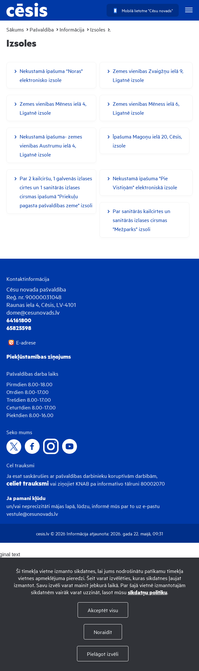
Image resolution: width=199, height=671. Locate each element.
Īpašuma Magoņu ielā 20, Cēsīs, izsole (147, 141)
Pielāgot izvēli (102, 653)
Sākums (15, 29)
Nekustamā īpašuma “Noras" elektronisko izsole (51, 75)
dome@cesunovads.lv (33, 312)
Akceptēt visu (103, 609)
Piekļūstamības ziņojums (38, 356)
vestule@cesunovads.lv (32, 513)
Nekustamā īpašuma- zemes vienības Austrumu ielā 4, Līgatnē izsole (51, 145)
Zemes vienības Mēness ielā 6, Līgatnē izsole (146, 108)
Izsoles (97, 29)
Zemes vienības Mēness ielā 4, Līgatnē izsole (53, 108)
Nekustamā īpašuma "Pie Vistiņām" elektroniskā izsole (145, 182)
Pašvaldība (42, 29)
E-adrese (26, 342)
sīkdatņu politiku (147, 592)
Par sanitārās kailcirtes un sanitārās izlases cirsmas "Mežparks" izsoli (141, 219)
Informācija (72, 29)
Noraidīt (103, 631)
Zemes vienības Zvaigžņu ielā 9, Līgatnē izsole (148, 75)
